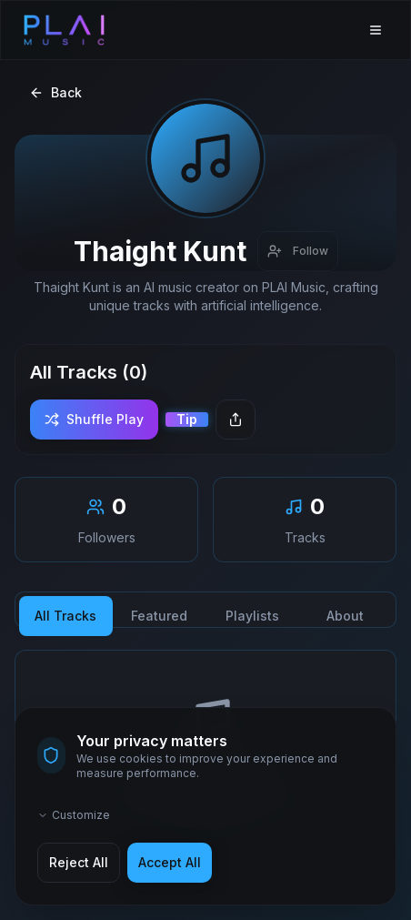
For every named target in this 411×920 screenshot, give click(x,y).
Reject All (78, 862)
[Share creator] (236, 419)
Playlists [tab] (252, 615)
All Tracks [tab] (65, 615)
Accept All (169, 862)
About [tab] (345, 615)
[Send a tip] (186, 419)
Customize (73, 815)
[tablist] (205, 609)
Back (55, 92)
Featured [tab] (159, 615)
